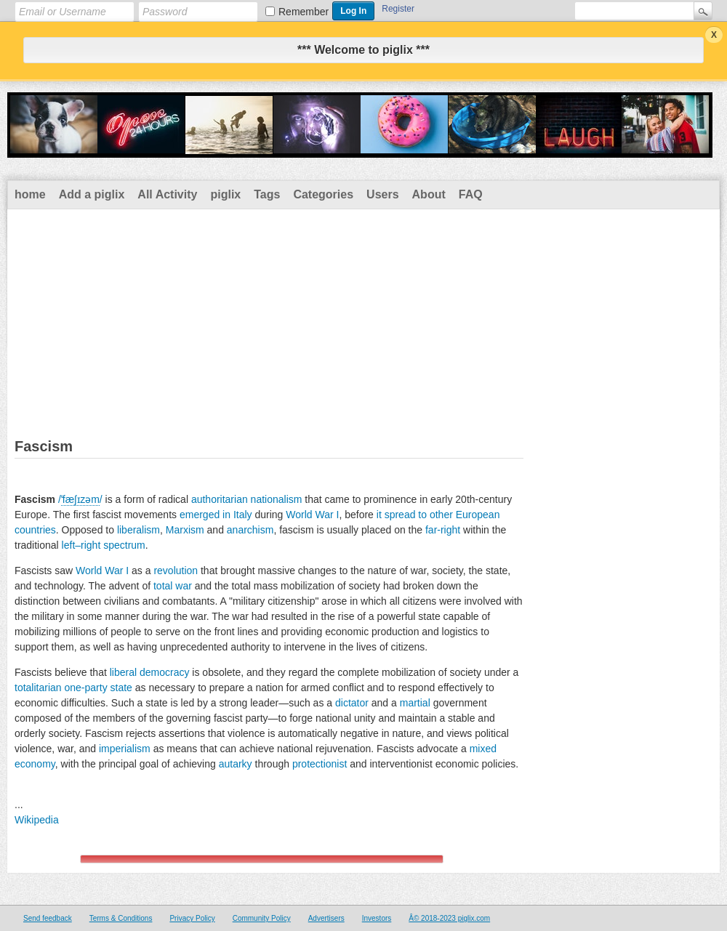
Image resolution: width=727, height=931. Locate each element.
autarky (235, 764)
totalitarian (38, 687)
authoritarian (219, 499)
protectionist (319, 764)
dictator (352, 703)
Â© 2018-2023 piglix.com (449, 918)
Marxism (185, 530)
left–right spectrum (103, 545)
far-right (442, 530)
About (429, 194)
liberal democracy (150, 672)
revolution (175, 570)
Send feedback (47, 918)
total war (172, 586)
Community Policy (262, 918)
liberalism (138, 530)
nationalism (276, 499)
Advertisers (326, 918)
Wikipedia (37, 820)
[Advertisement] (363, 318)
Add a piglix (92, 194)
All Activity (167, 194)
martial (415, 703)
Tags (267, 194)
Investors (377, 918)
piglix (225, 194)
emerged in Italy (216, 514)
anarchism (250, 530)
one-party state (98, 687)
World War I (312, 514)
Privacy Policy (191, 918)
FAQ (471, 194)
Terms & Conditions (121, 918)
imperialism (124, 748)
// (80, 499)
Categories (323, 194)
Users (382, 194)
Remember (303, 12)
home (30, 194)
